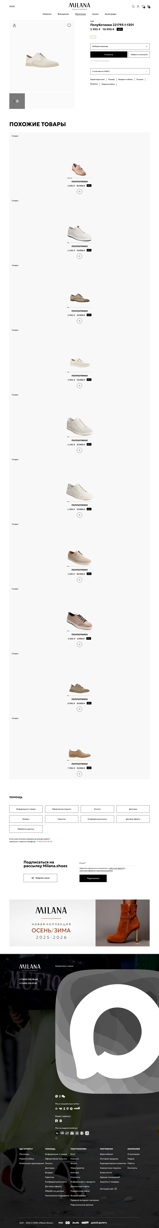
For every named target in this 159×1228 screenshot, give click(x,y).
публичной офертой (116, 868)
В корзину (108, 54)
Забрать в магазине (139, 54)
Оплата (97, 809)
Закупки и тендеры (109, 1181)
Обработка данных (26, 829)
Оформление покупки (61, 809)
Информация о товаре (26, 809)
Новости (75, 1158)
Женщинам (63, 14)
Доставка (133, 809)
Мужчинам (80, 14)
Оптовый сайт (108, 1189)
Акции (74, 1163)
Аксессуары (110, 14)
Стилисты (75, 1177)
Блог (73, 1154)
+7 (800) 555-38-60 (44, 841)
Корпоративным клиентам (113, 1163)
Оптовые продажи (109, 1158)
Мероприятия (77, 1168)
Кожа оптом (106, 1172)
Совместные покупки (110, 1168)
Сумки (95, 14)
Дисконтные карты (80, 1186)
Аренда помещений (110, 1177)
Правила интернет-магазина (85, 1200)
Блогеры (75, 1172)
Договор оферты (133, 819)
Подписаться (93, 878)
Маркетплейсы (26, 1158)
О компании (134, 1154)
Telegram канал (40, 877)
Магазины (24, 1154)
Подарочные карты (80, 1191)
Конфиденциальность (97, 819)
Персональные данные (82, 1204)
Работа (131, 1163)
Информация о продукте (83, 1181)
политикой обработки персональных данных (96, 871)
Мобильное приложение (31, 1163)
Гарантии (62, 819)
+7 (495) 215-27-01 (28, 983)
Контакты (132, 1168)
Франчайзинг (106, 1154)
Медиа (131, 1158)
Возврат (25, 819)
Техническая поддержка (57, 1195)
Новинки (47, 14)
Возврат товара (78, 1195)
